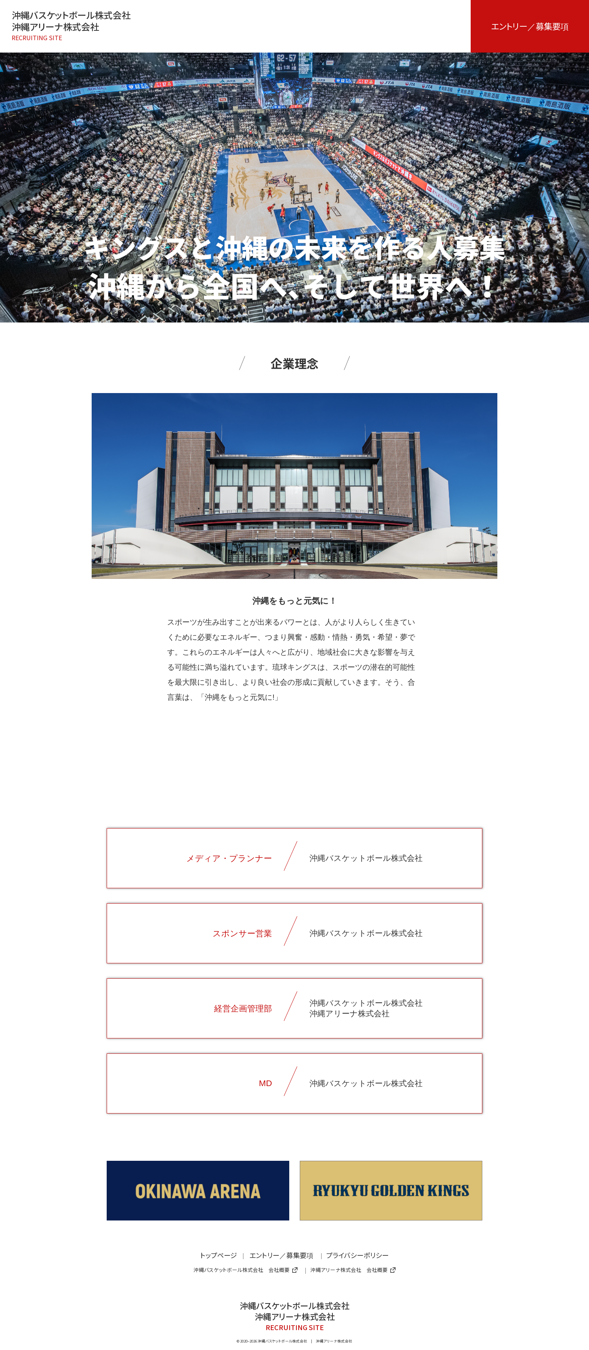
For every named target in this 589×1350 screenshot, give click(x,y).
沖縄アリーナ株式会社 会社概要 (352, 1269)
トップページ (218, 1255)
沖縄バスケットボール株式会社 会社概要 (245, 1269)
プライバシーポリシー (357, 1255)
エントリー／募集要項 (530, 26)
